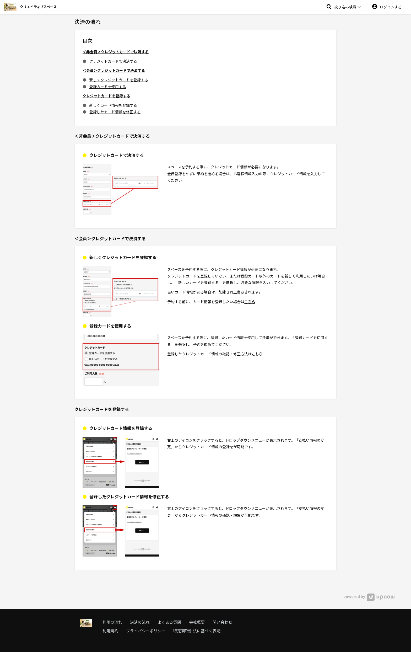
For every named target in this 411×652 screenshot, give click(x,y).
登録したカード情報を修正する (115, 111)
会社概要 (197, 622)
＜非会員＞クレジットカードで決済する (116, 51)
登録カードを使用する (107, 86)
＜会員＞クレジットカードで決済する (114, 70)
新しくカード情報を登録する (113, 105)
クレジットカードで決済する (113, 61)
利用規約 (110, 630)
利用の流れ (112, 622)
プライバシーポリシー (145, 630)
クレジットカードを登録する (106, 95)
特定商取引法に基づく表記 (196, 630)
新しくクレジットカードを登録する (118, 79)
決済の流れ (140, 622)
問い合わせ (222, 622)
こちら (249, 301)
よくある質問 (169, 622)
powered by (368, 596)
